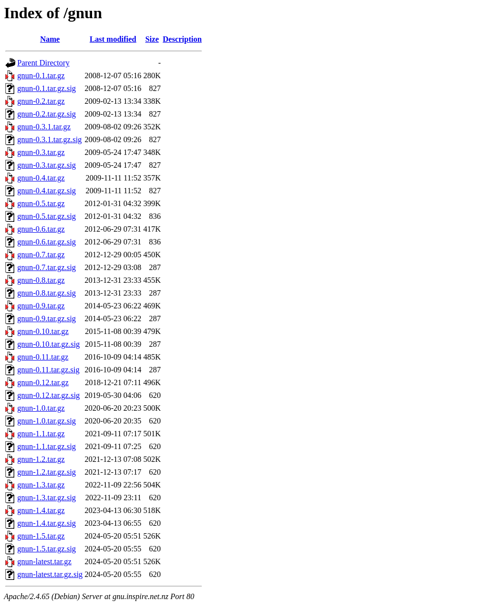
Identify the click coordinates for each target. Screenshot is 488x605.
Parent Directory (43, 63)
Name (50, 39)
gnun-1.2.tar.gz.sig (46, 472)
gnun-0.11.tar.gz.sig (48, 369)
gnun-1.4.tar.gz (41, 510)
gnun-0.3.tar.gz (41, 152)
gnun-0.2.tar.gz (41, 101)
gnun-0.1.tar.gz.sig (46, 88)
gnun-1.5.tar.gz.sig (46, 548)
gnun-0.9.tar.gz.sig (46, 318)
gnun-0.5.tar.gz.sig (46, 216)
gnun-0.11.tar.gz (42, 357)
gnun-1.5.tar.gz (41, 536)
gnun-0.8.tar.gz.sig (46, 293)
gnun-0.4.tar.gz (41, 178)
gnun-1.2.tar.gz (41, 459)
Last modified (113, 39)
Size (152, 39)
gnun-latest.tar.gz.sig (50, 574)
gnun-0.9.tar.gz (41, 306)
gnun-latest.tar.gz (44, 561)
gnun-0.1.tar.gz (41, 75)
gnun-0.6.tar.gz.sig (46, 242)
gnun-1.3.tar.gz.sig (46, 497)
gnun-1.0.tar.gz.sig (46, 421)
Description (182, 39)
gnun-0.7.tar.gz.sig (46, 267)
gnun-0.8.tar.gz (41, 280)
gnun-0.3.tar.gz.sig (46, 165)
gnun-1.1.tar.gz (41, 433)
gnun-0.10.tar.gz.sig (48, 344)
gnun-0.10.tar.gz (42, 331)
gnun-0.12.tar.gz (42, 382)
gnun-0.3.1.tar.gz (43, 126)
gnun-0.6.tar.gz (41, 229)
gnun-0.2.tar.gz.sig (46, 114)
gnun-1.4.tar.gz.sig (46, 523)
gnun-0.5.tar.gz (41, 203)
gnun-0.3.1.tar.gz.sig (49, 139)
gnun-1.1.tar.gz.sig (46, 446)
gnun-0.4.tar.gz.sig (46, 190)
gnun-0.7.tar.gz (41, 254)
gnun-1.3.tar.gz (41, 485)
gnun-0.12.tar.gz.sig (48, 395)
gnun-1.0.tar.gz (41, 408)
